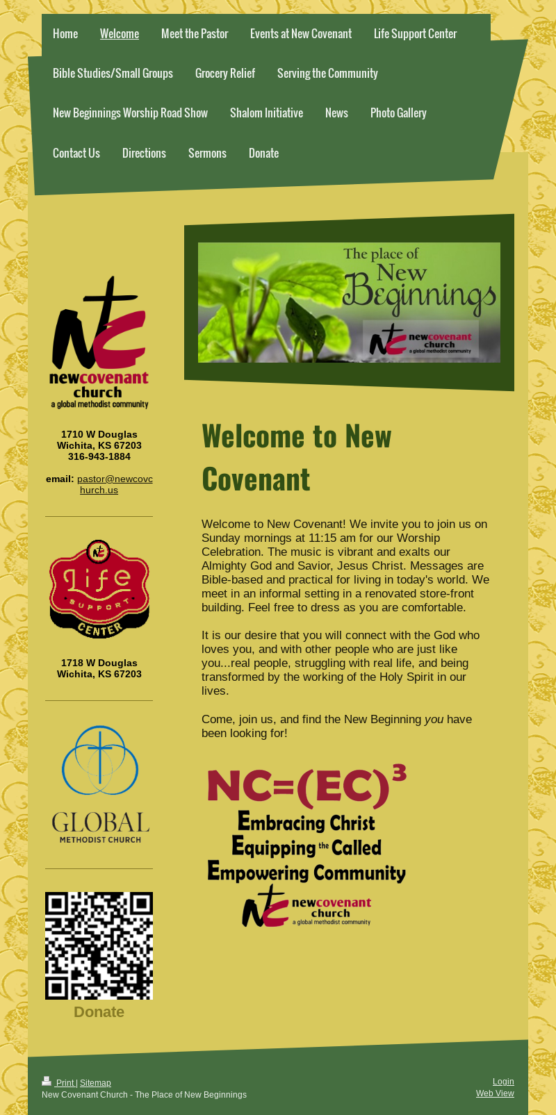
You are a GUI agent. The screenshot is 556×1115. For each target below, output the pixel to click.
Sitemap (95, 1082)
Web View (495, 1093)
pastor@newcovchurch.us (115, 484)
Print (59, 1082)
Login (503, 1081)
